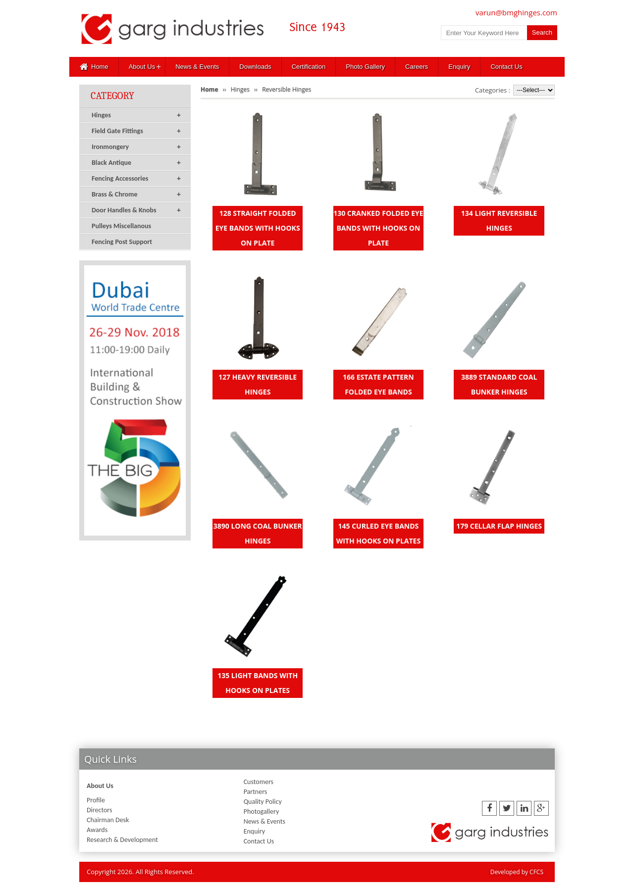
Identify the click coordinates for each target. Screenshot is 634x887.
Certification (309, 66)
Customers (258, 782)
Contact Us (506, 66)
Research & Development (122, 840)
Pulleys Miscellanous (121, 226)
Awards (97, 830)
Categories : (492, 90)
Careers (416, 66)
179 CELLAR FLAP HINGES (499, 526)
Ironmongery (136, 147)
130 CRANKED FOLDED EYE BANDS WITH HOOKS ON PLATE (378, 227)
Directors (99, 810)
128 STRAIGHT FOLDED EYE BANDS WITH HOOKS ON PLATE (257, 227)
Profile (96, 800)
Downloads (255, 66)
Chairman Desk (108, 820)
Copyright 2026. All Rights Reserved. (140, 871)
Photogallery (261, 811)
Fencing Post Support (122, 242)
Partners (255, 792)
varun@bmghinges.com (516, 12)
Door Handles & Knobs (136, 210)
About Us (142, 66)
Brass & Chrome (136, 194)
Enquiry (459, 66)
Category (112, 95)
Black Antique (136, 163)
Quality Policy (263, 801)
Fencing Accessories (136, 179)
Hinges (136, 115)
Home (94, 67)
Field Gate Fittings (136, 131)
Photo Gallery (365, 66)
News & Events (197, 66)
